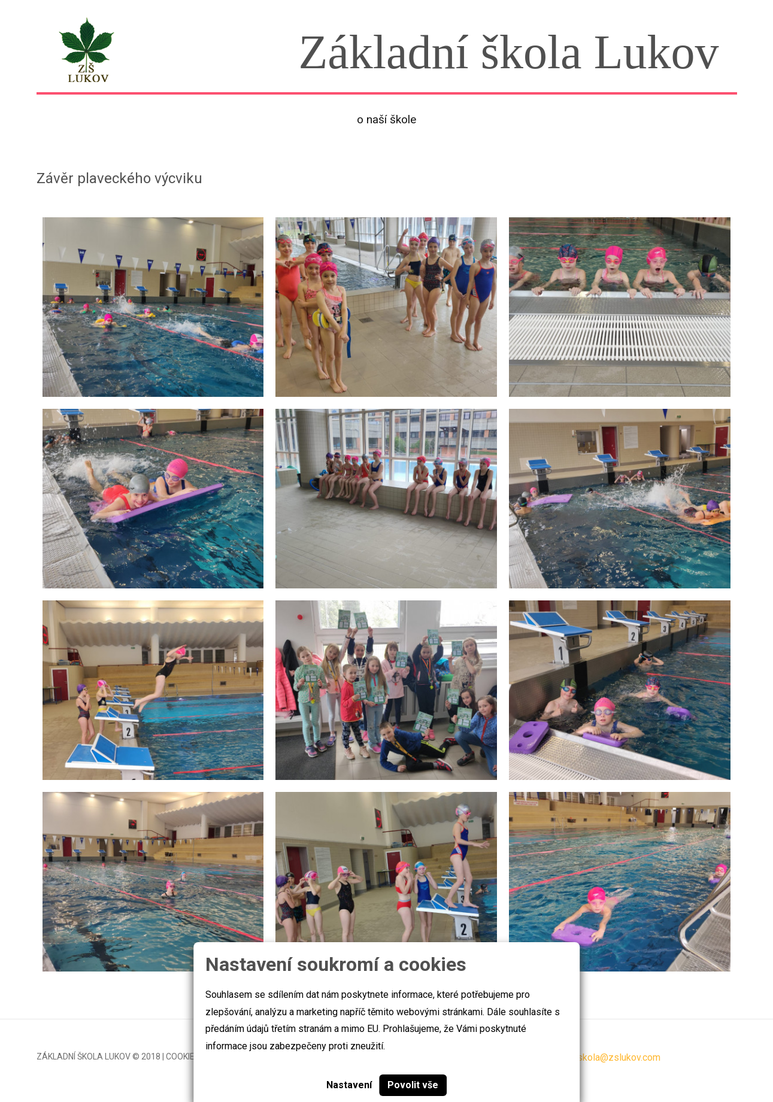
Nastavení (349, 1085)
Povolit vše (412, 1085)
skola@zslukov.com (618, 1057)
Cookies (183, 1056)
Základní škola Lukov (84, 1056)
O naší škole (386, 119)
